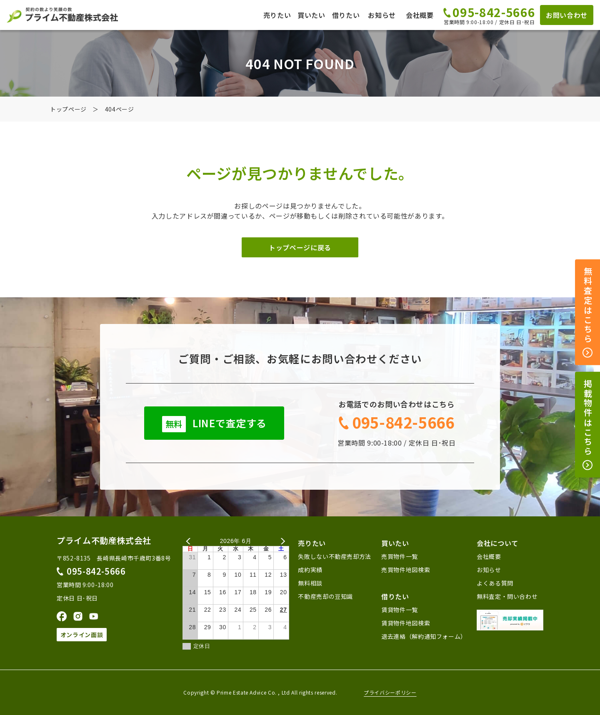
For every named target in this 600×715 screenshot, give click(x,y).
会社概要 (420, 15)
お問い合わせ (567, 15)
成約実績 (310, 570)
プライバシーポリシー (390, 692)
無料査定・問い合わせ (507, 596)
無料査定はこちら (588, 312)
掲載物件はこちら (588, 424)
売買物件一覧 (399, 556)
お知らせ (382, 15)
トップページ (68, 109)
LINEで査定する (214, 424)
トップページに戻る (300, 247)
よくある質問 (495, 583)
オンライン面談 (81, 634)
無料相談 (310, 583)
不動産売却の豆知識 (325, 596)
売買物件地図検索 (405, 570)
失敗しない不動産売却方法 (334, 556)
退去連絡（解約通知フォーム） (424, 636)
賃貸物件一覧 (399, 609)
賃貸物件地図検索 (405, 623)
